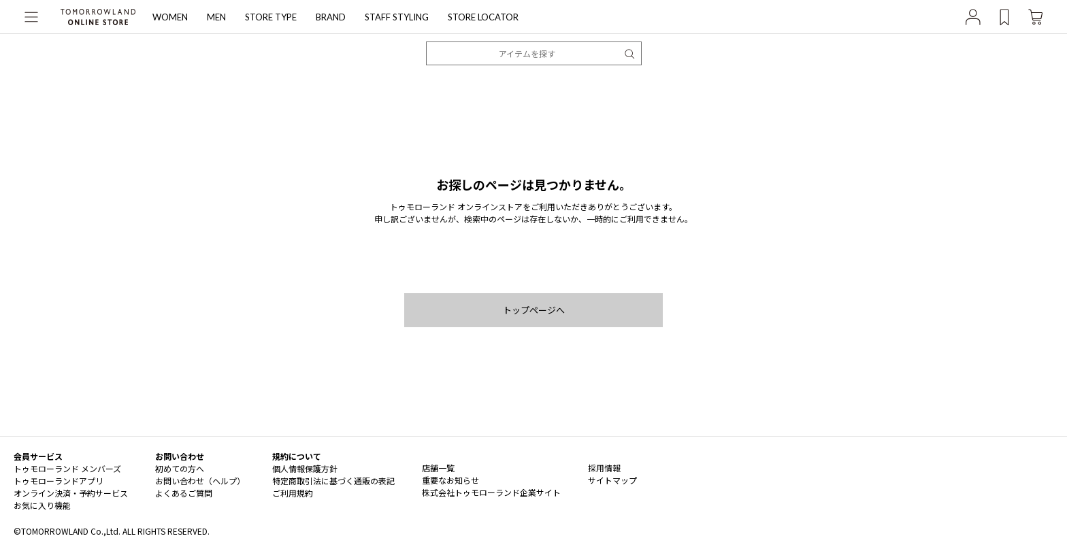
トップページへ (534, 309)
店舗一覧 (438, 467)
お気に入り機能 (42, 505)
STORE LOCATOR (483, 17)
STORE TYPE (271, 17)
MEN (216, 17)
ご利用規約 (292, 493)
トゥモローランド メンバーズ (67, 468)
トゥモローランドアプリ (58, 480)
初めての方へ (179, 468)
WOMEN (170, 17)
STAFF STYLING (397, 17)
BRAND (331, 17)
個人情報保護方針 (305, 468)
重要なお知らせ (450, 480)
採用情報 (604, 467)
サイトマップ (612, 480)
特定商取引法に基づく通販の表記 (333, 480)
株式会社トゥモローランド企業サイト (491, 492)
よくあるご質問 (183, 493)
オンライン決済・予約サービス (71, 493)
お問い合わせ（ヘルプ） (200, 480)
